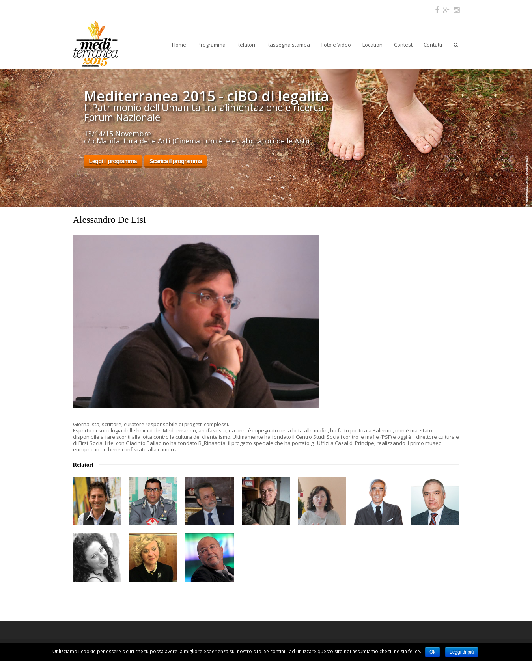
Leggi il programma (113, 161)
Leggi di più (462, 652)
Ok (432, 652)
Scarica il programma (175, 161)
